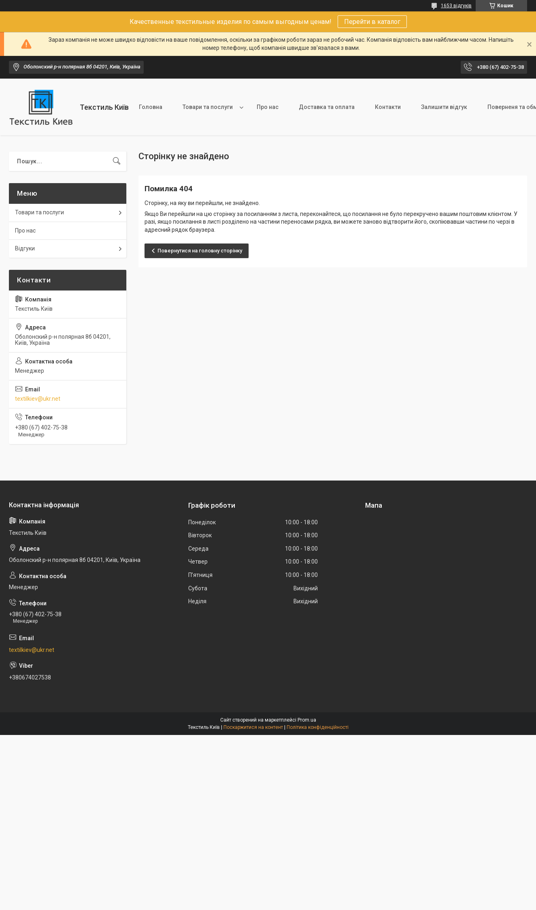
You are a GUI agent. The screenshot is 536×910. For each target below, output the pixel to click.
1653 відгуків (456, 6)
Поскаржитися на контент (253, 727)
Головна (150, 107)
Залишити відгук (444, 107)
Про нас (268, 107)
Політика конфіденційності (318, 727)
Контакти (388, 107)
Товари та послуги (208, 107)
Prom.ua (307, 720)
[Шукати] (116, 161)
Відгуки (25, 248)
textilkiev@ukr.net (37, 398)
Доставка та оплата (327, 107)
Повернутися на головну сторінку (199, 251)
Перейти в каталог (372, 22)
